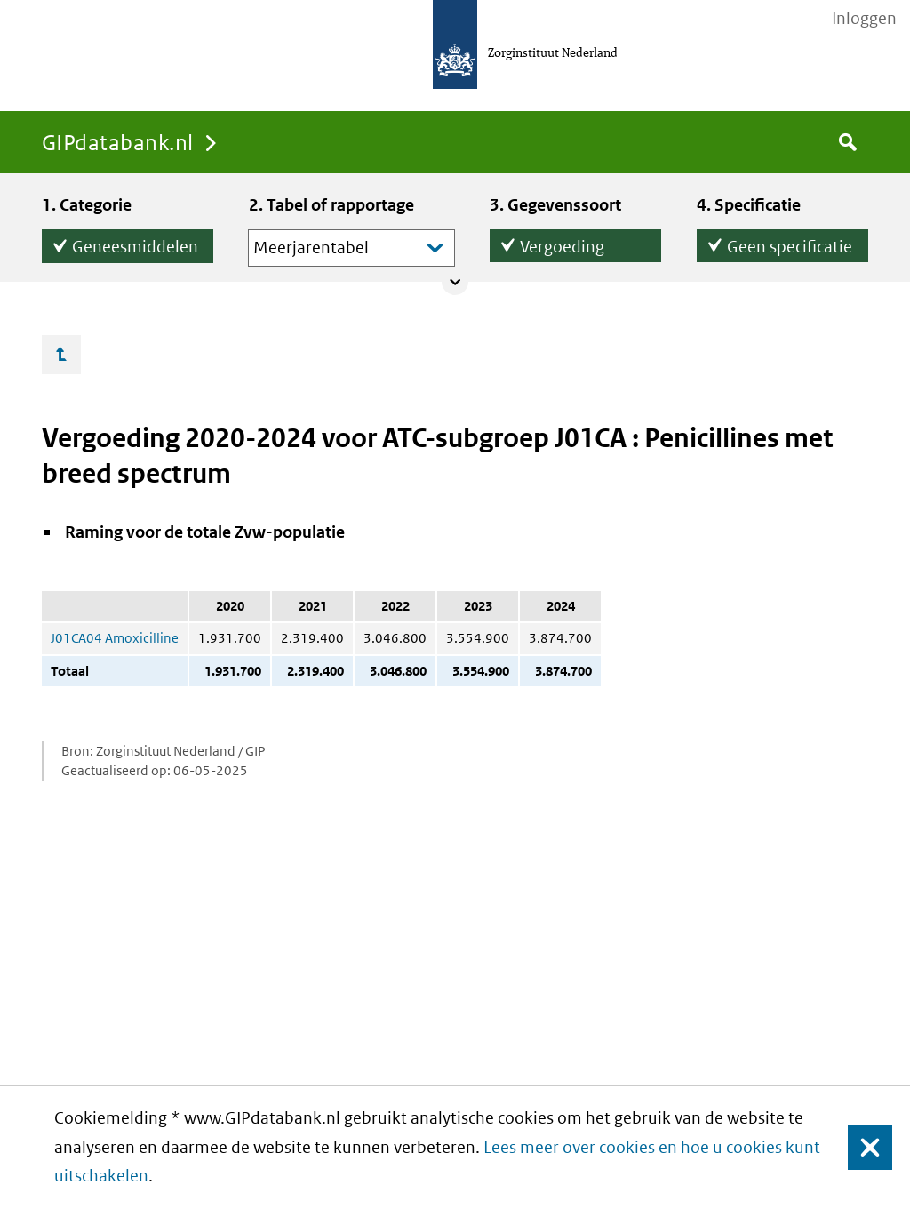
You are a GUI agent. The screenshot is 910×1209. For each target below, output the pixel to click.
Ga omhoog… (61, 354)
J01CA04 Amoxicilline (115, 637)
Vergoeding (562, 243)
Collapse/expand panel (455, 281)
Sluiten (861, 1147)
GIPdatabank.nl (118, 142)
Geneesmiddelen (135, 243)
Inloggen (864, 19)
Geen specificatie (789, 243)
